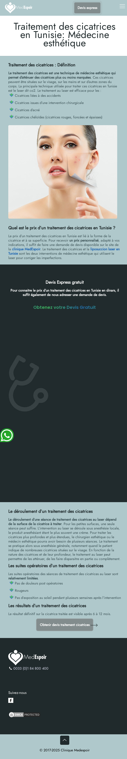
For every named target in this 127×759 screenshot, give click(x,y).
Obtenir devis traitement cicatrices (65, 624)
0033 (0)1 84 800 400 (30, 668)
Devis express (87, 7)
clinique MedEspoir (26, 249)
